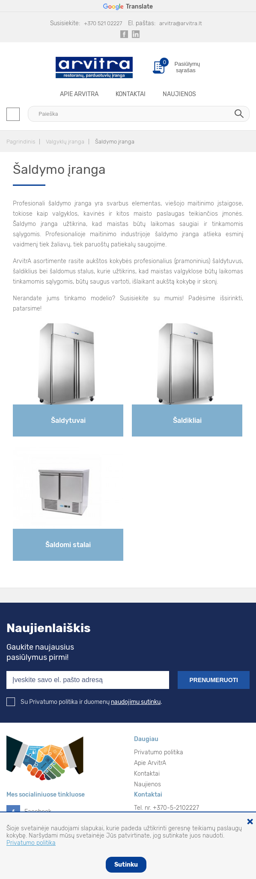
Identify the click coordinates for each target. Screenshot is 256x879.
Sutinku (126, 864)
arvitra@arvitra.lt (180, 23)
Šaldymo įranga (114, 141)
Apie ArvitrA (79, 94)
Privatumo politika (158, 752)
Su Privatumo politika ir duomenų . (84, 702)
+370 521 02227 (103, 23)
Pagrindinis (20, 141)
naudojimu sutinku (136, 702)
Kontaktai (131, 94)
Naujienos (179, 94)
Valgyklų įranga (65, 141)
